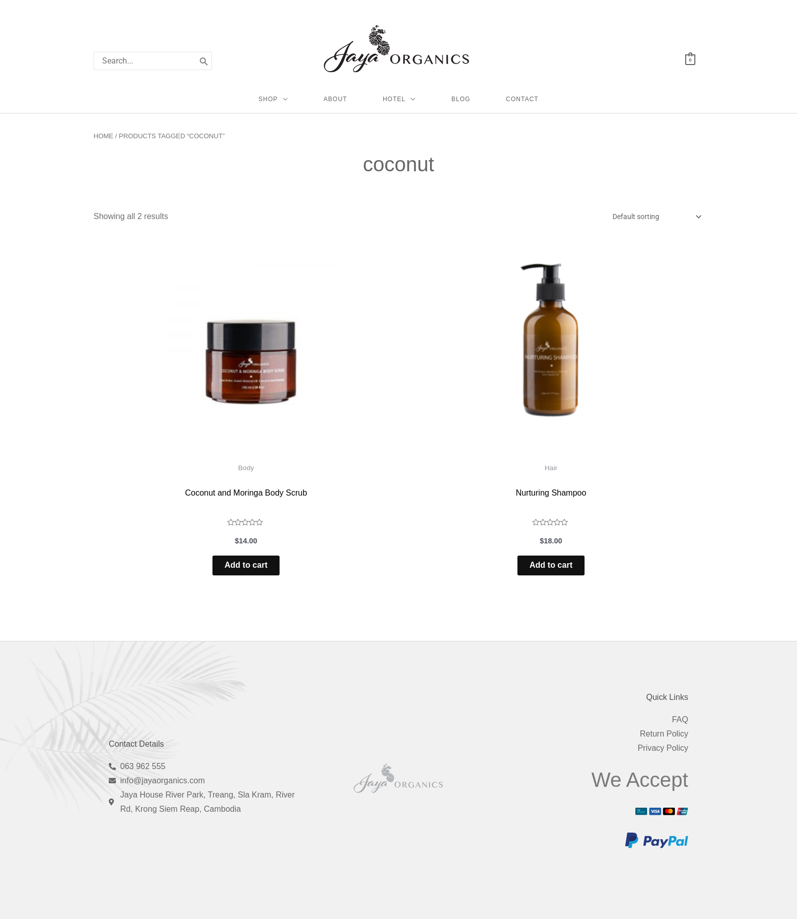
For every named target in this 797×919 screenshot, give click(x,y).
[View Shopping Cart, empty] (690, 59)
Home (103, 145)
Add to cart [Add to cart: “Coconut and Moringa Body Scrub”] (246, 528)
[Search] (204, 61)
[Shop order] (650, 227)
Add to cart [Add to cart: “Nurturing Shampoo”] (551, 528)
